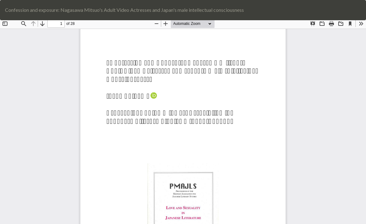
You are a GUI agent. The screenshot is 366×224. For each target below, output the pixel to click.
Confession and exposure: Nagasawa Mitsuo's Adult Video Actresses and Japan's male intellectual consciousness (124, 10)
